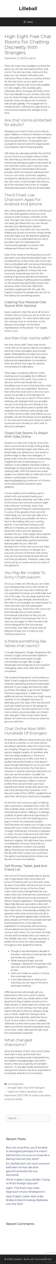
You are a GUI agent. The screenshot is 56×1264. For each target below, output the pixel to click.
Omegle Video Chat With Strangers (26, 1087)
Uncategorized (15, 1084)
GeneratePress (43, 1259)
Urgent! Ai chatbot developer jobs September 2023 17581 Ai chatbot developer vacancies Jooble (27, 1095)
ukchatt (30, 276)
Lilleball (28, 8)
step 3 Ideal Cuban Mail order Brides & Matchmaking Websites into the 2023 (27, 1200)
